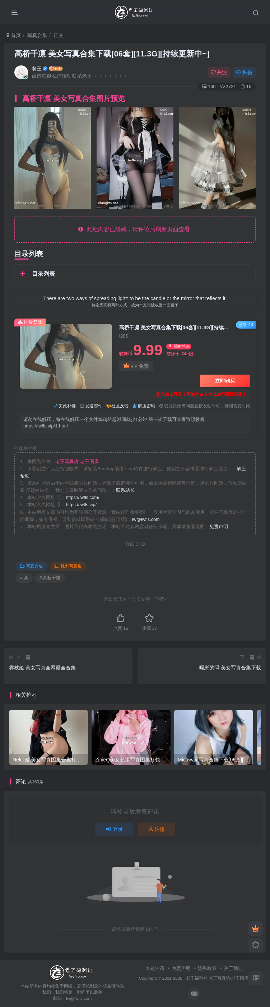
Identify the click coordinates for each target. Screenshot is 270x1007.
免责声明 (218, 526)
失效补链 (67, 405)
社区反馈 (120, 405)
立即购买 (225, 381)
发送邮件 (93, 405)
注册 (157, 829)
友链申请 (155, 968)
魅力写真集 (68, 566)
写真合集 (37, 35)
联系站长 (125, 490)
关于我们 (233, 968)
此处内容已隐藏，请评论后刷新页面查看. (134, 229)
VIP (136, 366)
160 (209, 86)
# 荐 (24, 577)
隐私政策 (207, 968)
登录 (114, 829)
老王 (37, 69)
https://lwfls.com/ (82, 497)
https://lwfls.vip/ (81, 504)
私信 (244, 72)
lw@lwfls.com (145, 519)
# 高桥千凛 (49, 577)
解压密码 (146, 405)
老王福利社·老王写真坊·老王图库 (217, 978)
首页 (13, 35)
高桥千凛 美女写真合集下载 (111, 53)
